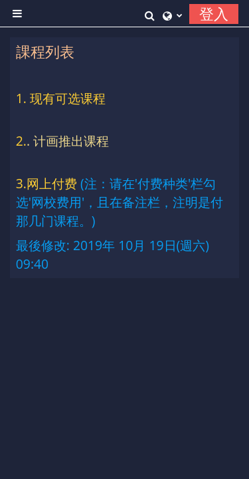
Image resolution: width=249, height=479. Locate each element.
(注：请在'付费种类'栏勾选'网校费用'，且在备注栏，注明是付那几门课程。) (120, 202)
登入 (213, 13)
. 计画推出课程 (68, 141)
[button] (150, 13)
